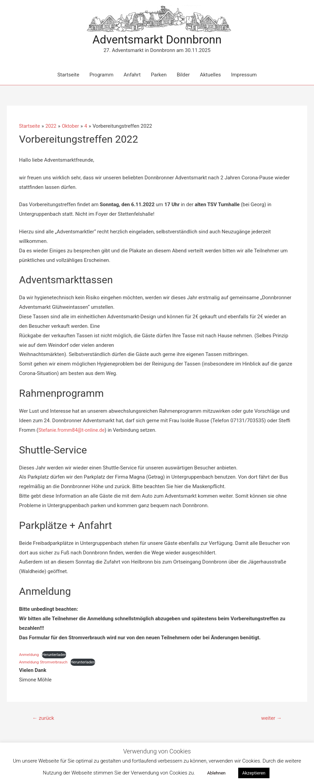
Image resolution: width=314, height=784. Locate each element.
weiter (270, 719)
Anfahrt (132, 75)
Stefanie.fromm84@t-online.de (73, 430)
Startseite (68, 75)
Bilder (183, 75)
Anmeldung (29, 655)
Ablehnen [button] (216, 773)
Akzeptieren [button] (253, 773)
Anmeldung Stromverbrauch (44, 662)
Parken (159, 75)
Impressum (244, 75)
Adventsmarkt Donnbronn (157, 40)
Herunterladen (56, 655)
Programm (101, 75)
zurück (44, 719)
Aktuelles (210, 75)
